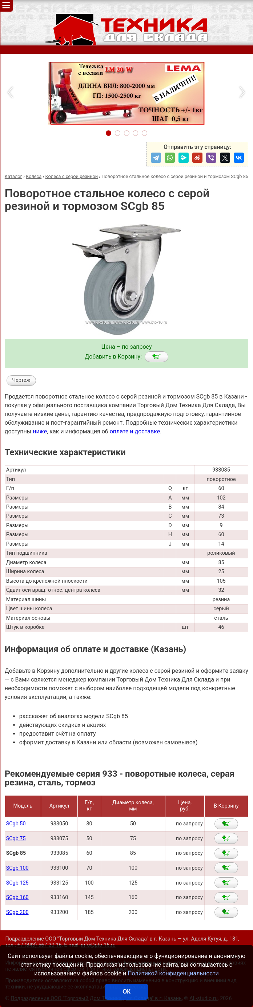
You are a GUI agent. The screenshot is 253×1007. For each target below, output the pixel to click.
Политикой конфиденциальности (173, 973)
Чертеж (21, 380)
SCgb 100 (17, 868)
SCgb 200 (17, 912)
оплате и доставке (135, 431)
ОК (126, 991)
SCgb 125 (17, 883)
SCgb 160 (17, 897)
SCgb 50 (16, 824)
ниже (40, 431)
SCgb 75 (16, 839)
